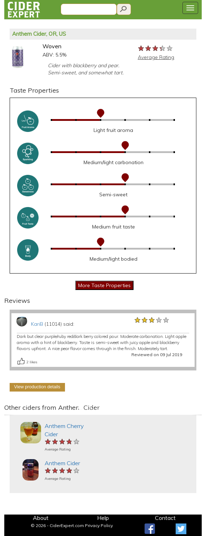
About (41, 517)
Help (103, 517)
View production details (37, 386)
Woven (51, 46)
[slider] (156, 48)
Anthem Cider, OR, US (39, 33)
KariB (37, 324)
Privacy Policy (99, 525)
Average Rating (156, 57)
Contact (165, 517)
